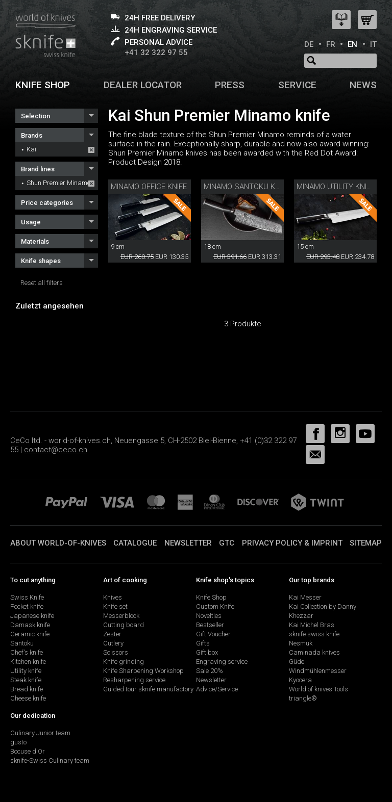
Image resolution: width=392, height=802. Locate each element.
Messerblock (121, 615)
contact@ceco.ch (55, 449)
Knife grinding (123, 661)
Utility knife (25, 671)
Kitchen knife (28, 661)
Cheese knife (28, 698)
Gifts (203, 643)
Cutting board (123, 625)
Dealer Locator (143, 85)
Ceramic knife (30, 634)
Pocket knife (26, 606)
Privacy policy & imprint (292, 543)
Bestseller (210, 625)
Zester (112, 634)
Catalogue (135, 543)
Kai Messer (305, 597)
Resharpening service (134, 680)
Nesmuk (300, 643)
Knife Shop (211, 597)
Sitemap (366, 543)
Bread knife (26, 689)
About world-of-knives (58, 543)
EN (352, 44)
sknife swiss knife (314, 634)
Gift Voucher (213, 634)
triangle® (303, 698)
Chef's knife (26, 652)
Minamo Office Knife (149, 186)
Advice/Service (217, 689)
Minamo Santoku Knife (247, 186)
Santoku (22, 643)
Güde (296, 661)
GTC (226, 543)
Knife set (115, 606)
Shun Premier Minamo (58, 183)
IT (373, 44)
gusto (18, 742)
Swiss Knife (27, 597)
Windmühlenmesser (318, 671)
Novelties (209, 615)
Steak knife (25, 680)
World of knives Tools (318, 689)
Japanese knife (32, 615)
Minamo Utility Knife (336, 186)
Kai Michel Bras (311, 625)
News (363, 85)
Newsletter (188, 543)
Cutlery (113, 643)
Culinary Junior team (40, 733)
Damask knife (30, 625)
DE (308, 44)
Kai (31, 149)
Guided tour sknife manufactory (148, 689)
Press (229, 85)
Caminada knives (314, 652)
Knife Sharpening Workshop (143, 671)
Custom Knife (215, 606)
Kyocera (300, 680)
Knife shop (42, 85)
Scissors (115, 652)
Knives (112, 597)
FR (330, 44)
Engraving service (222, 661)
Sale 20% (209, 671)
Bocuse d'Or (27, 751)
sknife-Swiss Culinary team (49, 760)
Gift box (207, 652)
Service (297, 85)
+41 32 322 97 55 (156, 52)
